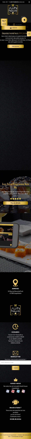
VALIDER (15, 368)
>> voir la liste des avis (18, 2)
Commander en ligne (17, 436)
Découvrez (15, 46)
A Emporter (13, 28)
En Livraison (4, 22)
